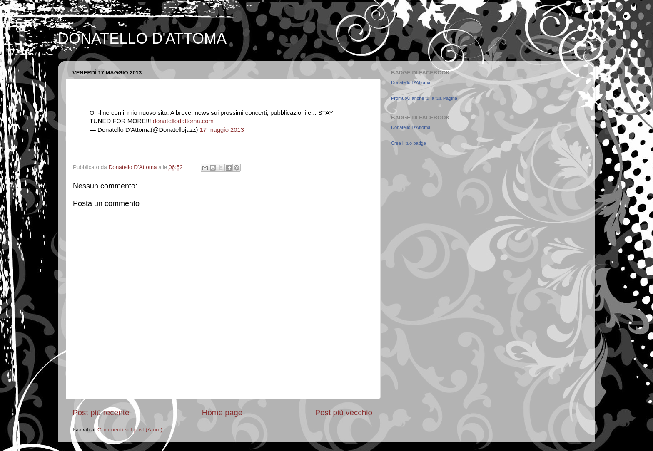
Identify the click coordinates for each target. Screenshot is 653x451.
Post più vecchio (343, 412)
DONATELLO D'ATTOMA (142, 38)
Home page (222, 412)
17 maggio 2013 (222, 129)
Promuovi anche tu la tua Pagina (424, 98)
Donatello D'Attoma (410, 82)
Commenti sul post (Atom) (129, 429)
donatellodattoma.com (183, 121)
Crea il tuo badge (408, 143)
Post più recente (101, 412)
